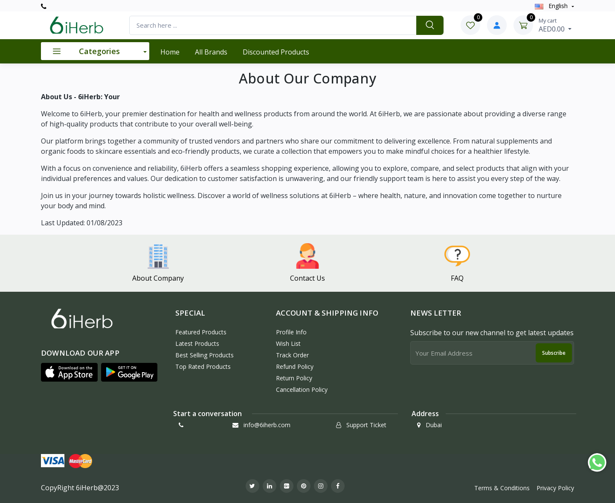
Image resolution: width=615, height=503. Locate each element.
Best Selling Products (204, 355)
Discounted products (276, 52)
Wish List (288, 343)
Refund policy (294, 366)
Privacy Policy (555, 488)
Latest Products (197, 343)
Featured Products (200, 332)
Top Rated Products (203, 366)
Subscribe (554, 352)
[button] (69, 372)
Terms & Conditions (502, 488)
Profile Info (291, 332)
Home (170, 52)
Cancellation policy (302, 389)
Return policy (294, 378)
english (552, 6)
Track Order (292, 355)
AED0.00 (555, 25)
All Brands (211, 52)
